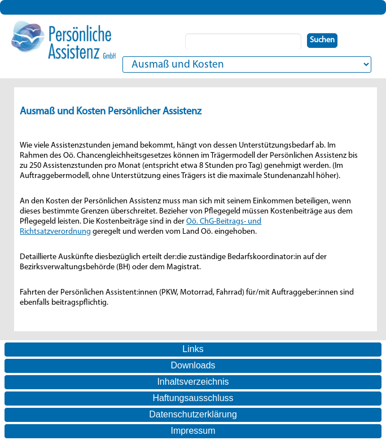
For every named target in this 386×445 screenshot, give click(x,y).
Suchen (322, 40)
